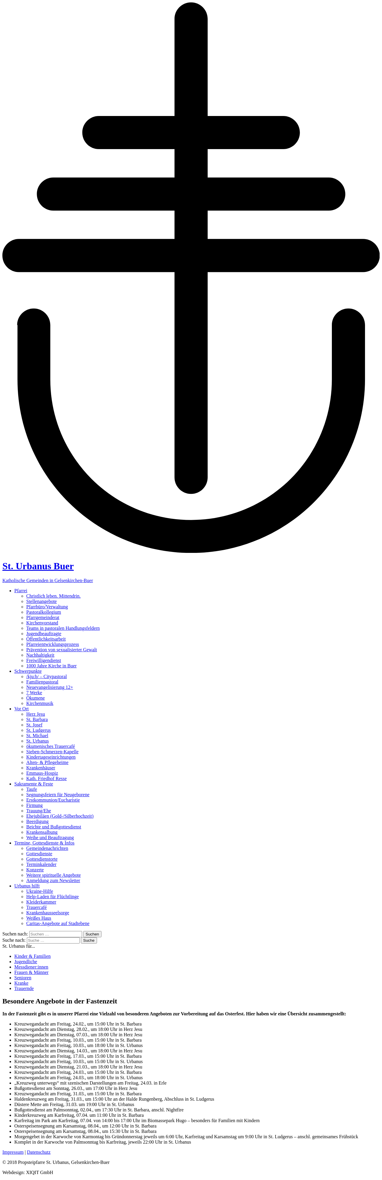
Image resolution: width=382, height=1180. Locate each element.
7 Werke (34, 692)
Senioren (22, 977)
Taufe (31, 789)
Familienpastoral (42, 681)
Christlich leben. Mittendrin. (53, 595)
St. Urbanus (37, 740)
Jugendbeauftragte (43, 633)
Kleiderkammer (41, 901)
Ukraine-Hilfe (39, 891)
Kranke (21, 983)
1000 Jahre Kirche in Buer (51, 665)
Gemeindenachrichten (47, 848)
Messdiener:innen (31, 966)
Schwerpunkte (28, 671)
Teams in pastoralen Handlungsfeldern (63, 628)
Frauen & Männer (31, 972)
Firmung (34, 805)
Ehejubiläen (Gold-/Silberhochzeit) (59, 816)
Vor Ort (21, 708)
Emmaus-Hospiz (42, 773)
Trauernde (24, 988)
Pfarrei (20, 590)
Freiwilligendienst (43, 660)
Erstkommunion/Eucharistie (53, 799)
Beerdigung (37, 821)
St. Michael (37, 735)
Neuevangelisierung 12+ (49, 687)
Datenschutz (38, 1152)
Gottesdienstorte (42, 859)
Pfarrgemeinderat (42, 617)
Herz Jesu (35, 714)
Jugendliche (25, 961)
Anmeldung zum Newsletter (53, 880)
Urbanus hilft (27, 885)
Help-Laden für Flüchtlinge (52, 896)
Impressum (13, 1152)
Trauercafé (36, 907)
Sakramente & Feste (33, 783)
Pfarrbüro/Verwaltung (47, 606)
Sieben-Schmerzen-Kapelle (52, 751)
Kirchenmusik (39, 703)
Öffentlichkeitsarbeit (46, 638)
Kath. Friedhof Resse (46, 778)
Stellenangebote (41, 601)
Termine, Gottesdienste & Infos (44, 842)
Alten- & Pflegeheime (47, 762)
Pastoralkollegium (43, 612)
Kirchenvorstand (42, 622)
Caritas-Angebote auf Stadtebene (57, 923)
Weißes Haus (38, 918)
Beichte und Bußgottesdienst (53, 826)
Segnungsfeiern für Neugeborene (57, 794)
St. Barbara (37, 719)
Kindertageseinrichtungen (51, 757)
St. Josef (34, 724)
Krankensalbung (42, 832)
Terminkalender (41, 864)
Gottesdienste (39, 853)
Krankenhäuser (40, 767)
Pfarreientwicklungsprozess (52, 644)
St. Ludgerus (38, 730)
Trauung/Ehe (38, 810)
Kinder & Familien (32, 956)
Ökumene (35, 697)
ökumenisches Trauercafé (50, 746)
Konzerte (35, 869)
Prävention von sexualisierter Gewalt (61, 649)
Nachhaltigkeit (40, 655)
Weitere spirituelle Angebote (53, 875)
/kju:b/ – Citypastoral (46, 676)
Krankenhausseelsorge (47, 912)
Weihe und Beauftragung (50, 837)
